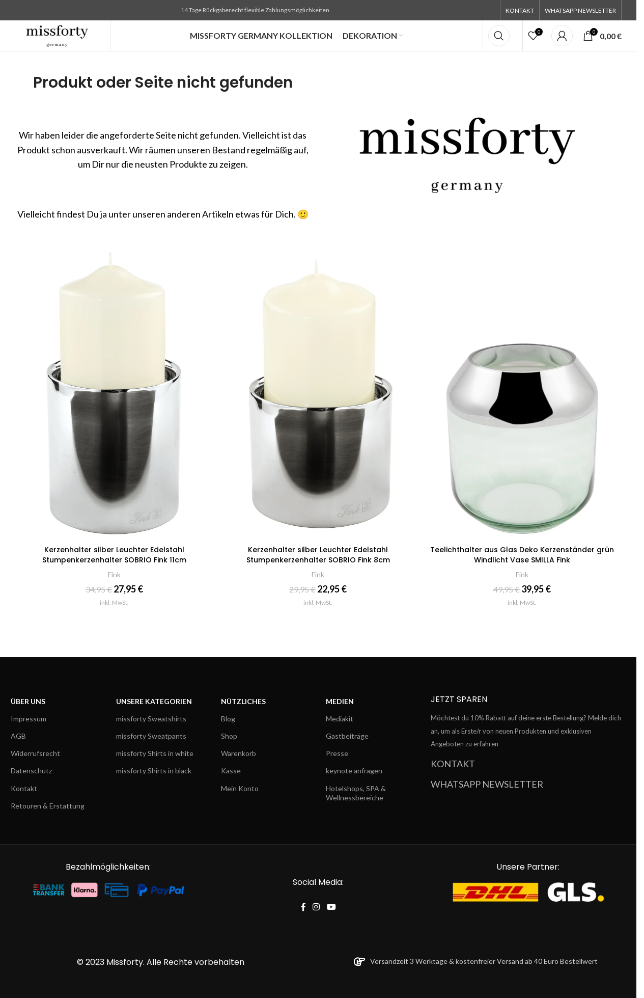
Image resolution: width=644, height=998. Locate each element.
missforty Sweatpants (151, 736)
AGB (18, 736)
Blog (228, 718)
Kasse (231, 770)
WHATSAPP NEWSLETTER (487, 784)
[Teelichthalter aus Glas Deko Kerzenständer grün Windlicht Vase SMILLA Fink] (522, 391)
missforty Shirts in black (153, 770)
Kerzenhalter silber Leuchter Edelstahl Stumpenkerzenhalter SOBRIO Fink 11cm (114, 555)
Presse (337, 753)
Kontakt (24, 788)
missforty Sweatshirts (151, 718)
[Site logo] (57, 34)
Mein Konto (240, 788)
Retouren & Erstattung (48, 805)
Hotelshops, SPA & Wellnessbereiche (356, 793)
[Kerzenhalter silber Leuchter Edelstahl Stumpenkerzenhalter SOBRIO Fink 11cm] (114, 391)
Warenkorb (238, 753)
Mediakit (339, 718)
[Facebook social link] (303, 907)
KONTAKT (453, 763)
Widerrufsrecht (35, 753)
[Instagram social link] (316, 907)
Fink (114, 574)
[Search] (499, 35)
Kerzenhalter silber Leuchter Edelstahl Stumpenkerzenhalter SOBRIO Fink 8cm (318, 555)
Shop (229, 736)
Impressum (28, 718)
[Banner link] (474, 146)
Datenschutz (31, 770)
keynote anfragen (354, 770)
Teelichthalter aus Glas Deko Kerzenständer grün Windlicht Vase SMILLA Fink (522, 555)
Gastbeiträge (347, 736)
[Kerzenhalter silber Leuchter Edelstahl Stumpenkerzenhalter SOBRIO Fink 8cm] (318, 391)
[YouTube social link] (331, 907)
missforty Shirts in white (154, 753)
